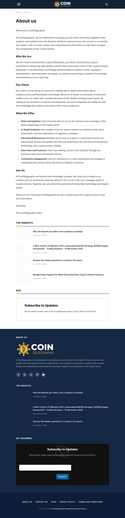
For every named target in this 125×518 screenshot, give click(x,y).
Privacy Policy (67, 502)
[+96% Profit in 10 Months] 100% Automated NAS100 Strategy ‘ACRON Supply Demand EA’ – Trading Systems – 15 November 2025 (70, 247)
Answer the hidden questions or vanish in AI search (57, 260)
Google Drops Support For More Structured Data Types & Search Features (68, 274)
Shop (53, 502)
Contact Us (41, 502)
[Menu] (19, 4)
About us (27, 502)
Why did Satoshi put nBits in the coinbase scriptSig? (58, 231)
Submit (62, 476)
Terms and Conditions (91, 502)
